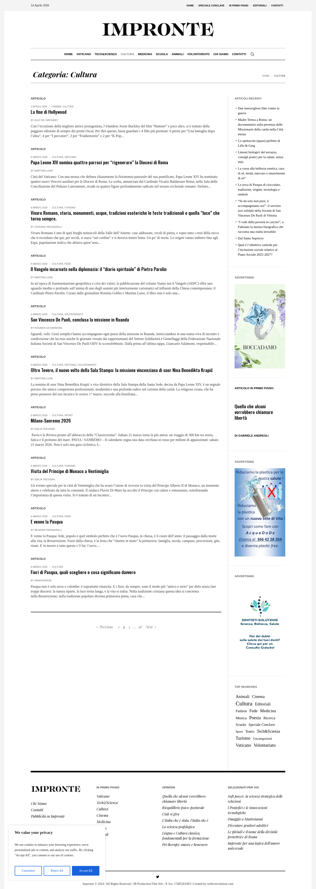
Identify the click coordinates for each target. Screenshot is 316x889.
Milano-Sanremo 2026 (51, 420)
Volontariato (74, 314)
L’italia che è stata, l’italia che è (185, 820)
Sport (69, 415)
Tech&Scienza (107, 802)
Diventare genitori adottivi (248, 825)
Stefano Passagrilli (48, 227)
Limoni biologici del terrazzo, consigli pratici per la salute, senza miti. (260, 157)
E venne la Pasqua (47, 521)
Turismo (69, 207)
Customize (28, 870)
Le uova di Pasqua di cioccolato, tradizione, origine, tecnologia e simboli (259, 189)
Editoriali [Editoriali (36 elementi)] (263, 704)
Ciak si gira (170, 814)
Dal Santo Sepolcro (251, 238)
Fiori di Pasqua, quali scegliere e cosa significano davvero (83, 572)
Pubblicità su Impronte (48, 816)
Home (265, 75)
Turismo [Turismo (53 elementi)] (243, 738)
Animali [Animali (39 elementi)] (243, 696)
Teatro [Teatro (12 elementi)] (249, 731)
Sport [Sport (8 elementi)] (239, 731)
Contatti (37, 810)
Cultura (68, 106)
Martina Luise (44, 170)
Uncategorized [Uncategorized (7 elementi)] (262, 738)
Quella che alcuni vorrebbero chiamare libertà (254, 412)
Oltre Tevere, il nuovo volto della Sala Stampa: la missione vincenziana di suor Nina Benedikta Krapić (122, 370)
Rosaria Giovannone (48, 328)
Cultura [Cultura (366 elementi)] (244, 703)
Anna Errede (43, 580)
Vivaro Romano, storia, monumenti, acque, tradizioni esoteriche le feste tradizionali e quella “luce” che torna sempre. (125, 215)
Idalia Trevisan (45, 429)
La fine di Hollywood (48, 111)
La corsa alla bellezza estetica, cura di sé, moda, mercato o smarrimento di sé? (261, 173)
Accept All (85, 870)
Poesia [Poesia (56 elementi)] (255, 717)
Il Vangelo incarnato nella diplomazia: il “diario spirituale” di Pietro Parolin (99, 269)
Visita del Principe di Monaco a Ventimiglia (70, 471)
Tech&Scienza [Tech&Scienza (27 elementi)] (268, 731)
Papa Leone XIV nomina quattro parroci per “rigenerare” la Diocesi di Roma (99, 162)
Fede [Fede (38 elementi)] (253, 710)
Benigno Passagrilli (48, 530)
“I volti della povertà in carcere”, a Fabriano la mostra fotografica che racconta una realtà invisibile (261, 226)
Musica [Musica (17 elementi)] (241, 718)
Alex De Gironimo (46, 120)
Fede (68, 263)
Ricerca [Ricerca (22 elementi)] (269, 718)
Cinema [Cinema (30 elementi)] (258, 696)
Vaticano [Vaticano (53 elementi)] (243, 745)
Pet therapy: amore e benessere (185, 844)
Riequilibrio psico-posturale (183, 807)
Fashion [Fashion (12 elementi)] (241, 711)
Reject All (57, 870)
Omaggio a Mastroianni (245, 819)
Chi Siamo (39, 803)
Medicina (104, 821)
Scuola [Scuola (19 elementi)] (241, 725)
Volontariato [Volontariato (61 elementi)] (265, 745)
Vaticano (71, 157)
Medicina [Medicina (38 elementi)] (268, 710)
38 (140, 627)
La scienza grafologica (178, 826)
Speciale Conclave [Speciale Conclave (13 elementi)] (262, 725)
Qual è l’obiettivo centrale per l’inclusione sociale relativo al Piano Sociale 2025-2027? (257, 249)
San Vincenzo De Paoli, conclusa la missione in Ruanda (80, 319)
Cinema (56, 106)
